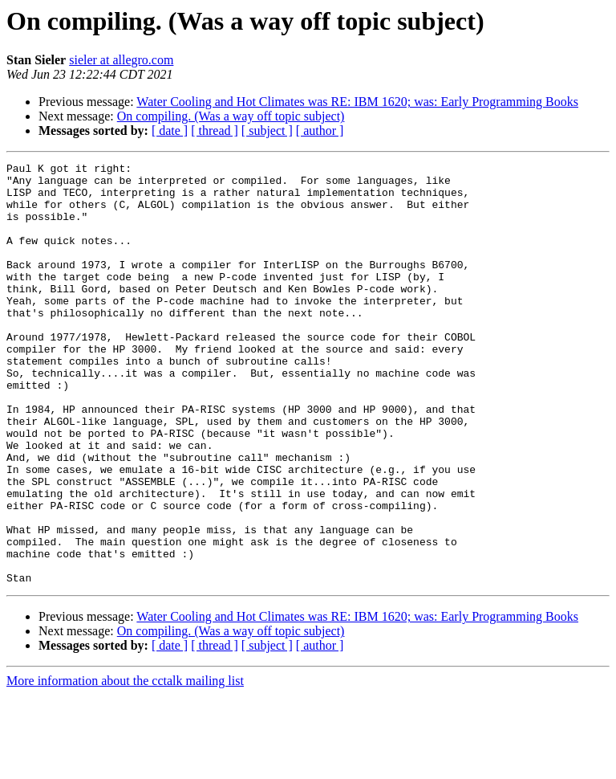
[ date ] (170, 130)
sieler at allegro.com (121, 60)
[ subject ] (267, 130)
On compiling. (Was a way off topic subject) (231, 116)
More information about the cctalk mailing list (125, 765)
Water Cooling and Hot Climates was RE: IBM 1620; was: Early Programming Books (357, 101)
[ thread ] (214, 130)
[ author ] (320, 130)
